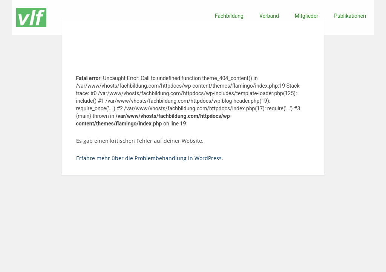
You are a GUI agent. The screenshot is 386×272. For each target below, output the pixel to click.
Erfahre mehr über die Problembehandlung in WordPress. (149, 158)
